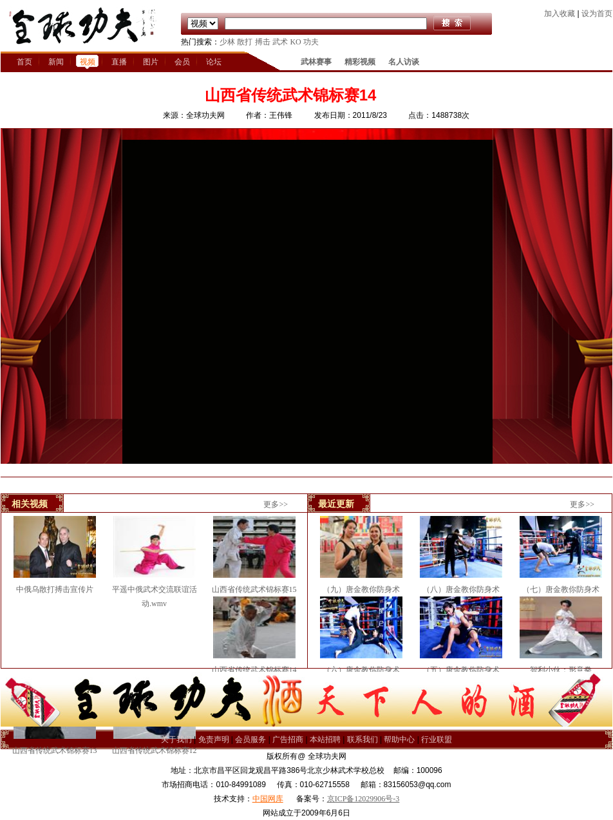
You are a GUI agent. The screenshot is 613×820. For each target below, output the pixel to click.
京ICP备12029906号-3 (363, 798)
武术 (280, 41)
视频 (87, 61)
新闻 (56, 61)
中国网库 (267, 798)
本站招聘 (325, 739)
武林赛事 (316, 61)
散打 (244, 41)
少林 (227, 41)
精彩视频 (359, 61)
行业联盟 (436, 739)
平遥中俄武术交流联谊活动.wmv (154, 589)
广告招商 (287, 739)
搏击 (262, 41)
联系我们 (362, 739)
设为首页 (596, 13)
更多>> (275, 504)
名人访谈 (403, 61)
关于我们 (176, 739)
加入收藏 (559, 13)
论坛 (214, 61)
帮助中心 (399, 739)
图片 (150, 61)
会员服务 (250, 739)
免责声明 (213, 739)
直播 (119, 61)
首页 (24, 61)
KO (295, 41)
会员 (182, 61)
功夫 (311, 41)
